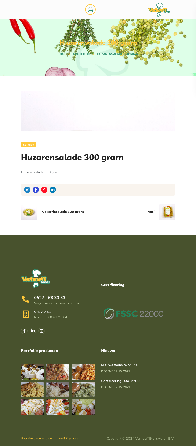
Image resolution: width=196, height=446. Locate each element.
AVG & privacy (68, 438)
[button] (89, 9)
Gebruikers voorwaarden (37, 438)
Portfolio (81, 54)
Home (61, 54)
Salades (28, 145)
